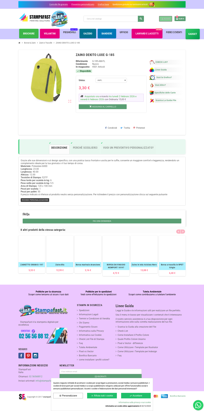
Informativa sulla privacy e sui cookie (135, 402)
